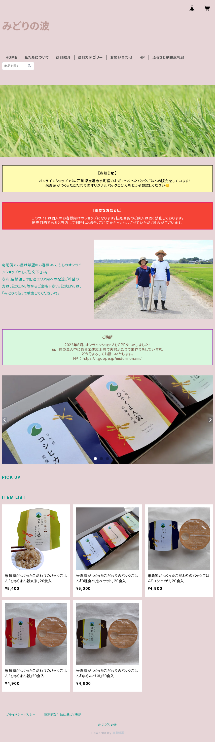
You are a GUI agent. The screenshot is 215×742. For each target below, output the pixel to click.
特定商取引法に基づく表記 (63, 715)
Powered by (107, 733)
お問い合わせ (121, 57)
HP (142, 57)
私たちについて (36, 57)
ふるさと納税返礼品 (168, 57)
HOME (11, 57)
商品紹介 (63, 57)
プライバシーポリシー (21, 715)
